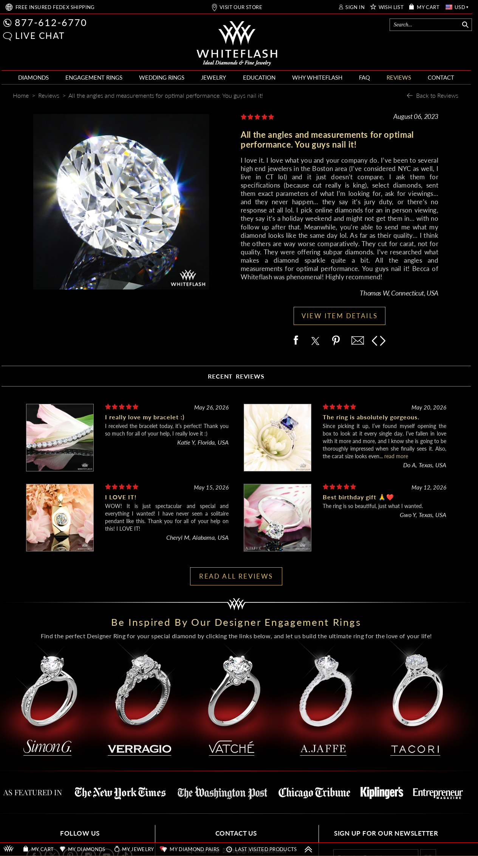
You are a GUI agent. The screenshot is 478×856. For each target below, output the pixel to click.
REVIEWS (399, 77)
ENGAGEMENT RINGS (93, 77)
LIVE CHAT (40, 35)
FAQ (364, 77)
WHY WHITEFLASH (317, 77)
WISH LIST (391, 7)
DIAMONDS (33, 77)
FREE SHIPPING (55, 7)
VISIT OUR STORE (241, 7)
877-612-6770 (51, 22)
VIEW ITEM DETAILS (340, 316)
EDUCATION (259, 77)
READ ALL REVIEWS (236, 576)
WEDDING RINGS (161, 77)
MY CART (428, 7)
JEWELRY (213, 77)
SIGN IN (355, 7)
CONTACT (441, 77)
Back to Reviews (437, 95)
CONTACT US (236, 833)
